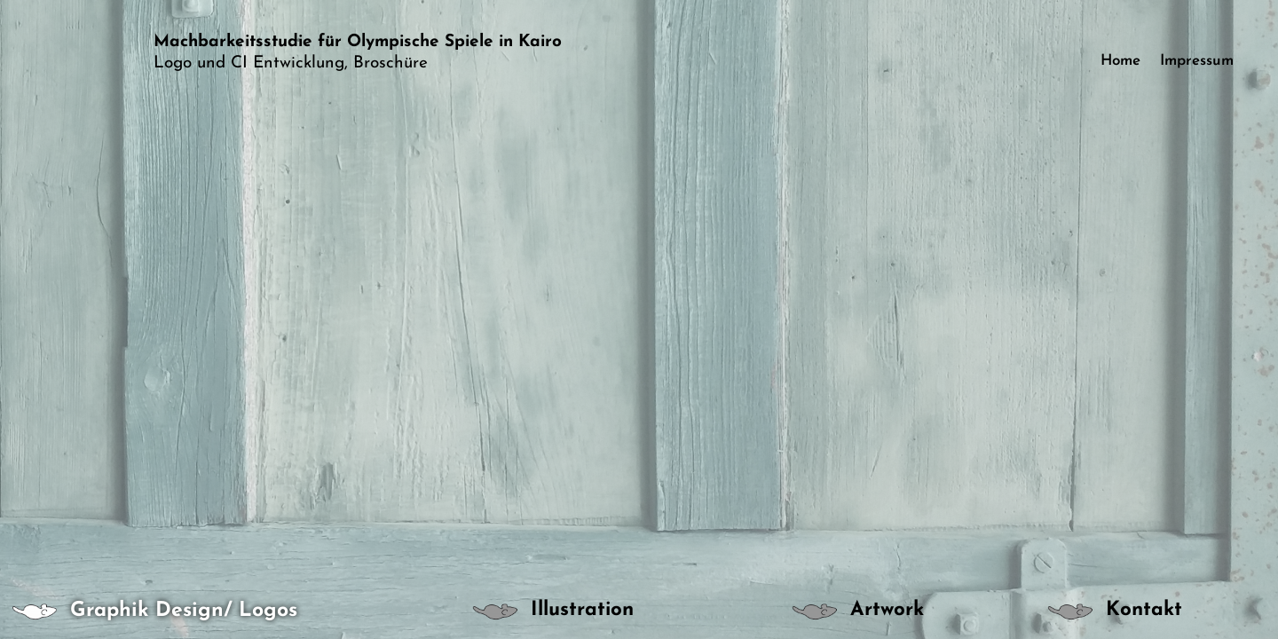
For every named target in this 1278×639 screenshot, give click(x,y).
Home (1120, 61)
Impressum (1197, 61)
